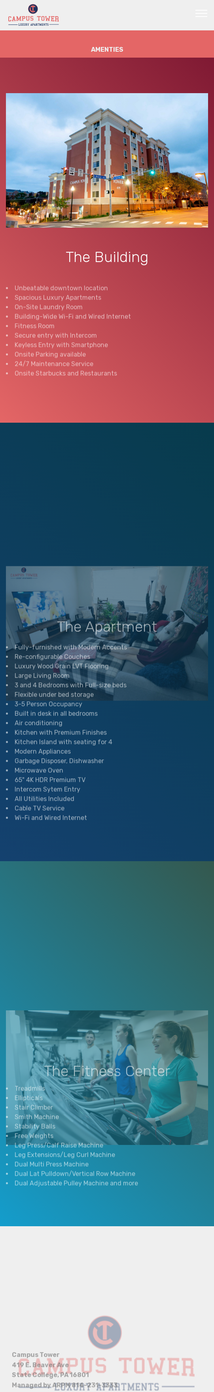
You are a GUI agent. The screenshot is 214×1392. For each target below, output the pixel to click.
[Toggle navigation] (201, 13)
